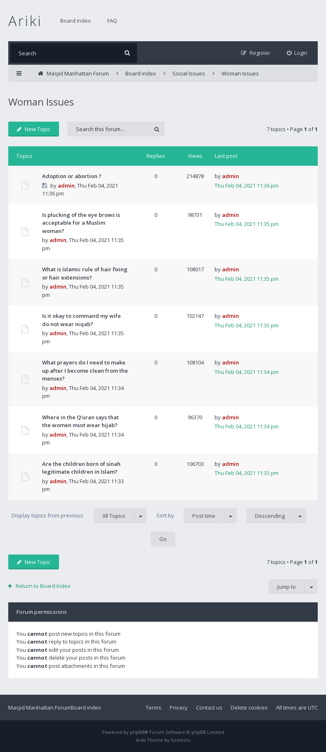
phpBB (137, 732)
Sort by (196, 515)
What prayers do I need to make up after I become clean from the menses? (85, 370)
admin (66, 185)
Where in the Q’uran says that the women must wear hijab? (80, 421)
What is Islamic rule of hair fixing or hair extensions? (85, 273)
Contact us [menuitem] (209, 707)
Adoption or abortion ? (72, 176)
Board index (75, 20)
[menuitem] (297, 53)
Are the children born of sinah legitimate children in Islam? (81, 468)
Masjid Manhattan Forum (39, 707)
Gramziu (180, 740)
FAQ (112, 20)
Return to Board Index (43, 586)
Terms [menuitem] (153, 707)
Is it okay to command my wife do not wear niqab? (81, 320)
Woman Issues (41, 101)
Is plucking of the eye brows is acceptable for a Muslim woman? (81, 223)
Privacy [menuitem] (179, 707)
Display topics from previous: (79, 515)
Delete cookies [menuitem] (249, 707)
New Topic (33, 129)
